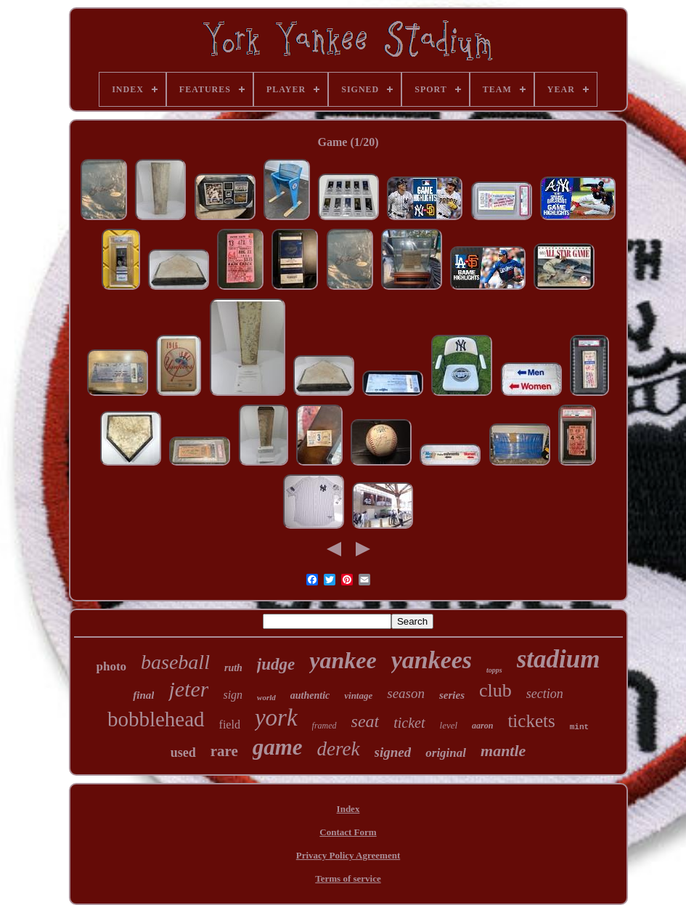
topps (494, 670)
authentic (310, 695)
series (452, 695)
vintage (358, 695)
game (278, 747)
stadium (558, 659)
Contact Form (347, 832)
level (449, 725)
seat (365, 721)
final (143, 695)
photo (111, 666)
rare (224, 751)
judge (276, 664)
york (276, 718)
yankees (431, 659)
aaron (482, 726)
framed (324, 726)
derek (338, 749)
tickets (531, 721)
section (544, 693)
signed (393, 752)
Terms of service (348, 878)
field (229, 724)
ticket (409, 723)
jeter (188, 689)
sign (232, 695)
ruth (233, 667)
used (183, 752)
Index (348, 808)
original (445, 753)
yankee (342, 660)
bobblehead (156, 719)
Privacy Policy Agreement (348, 855)
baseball (175, 662)
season (406, 693)
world (266, 697)
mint (579, 727)
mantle (503, 751)
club (495, 690)
